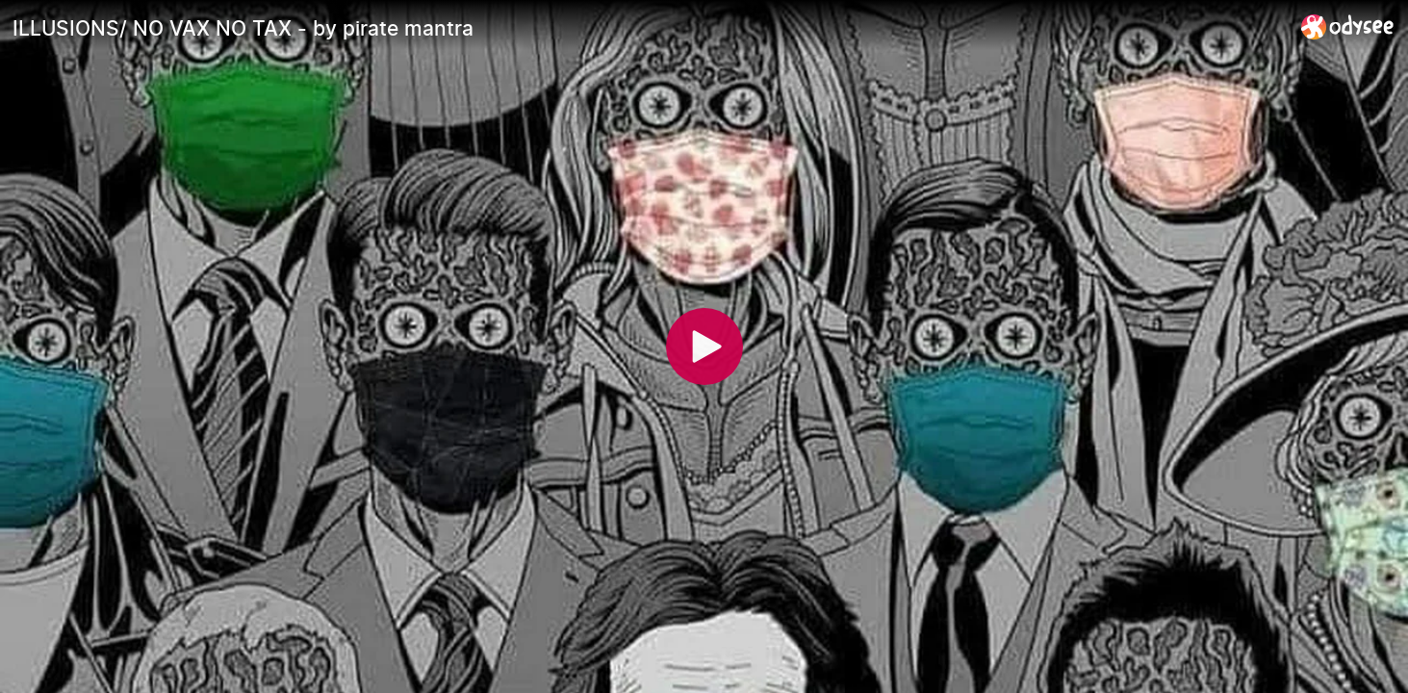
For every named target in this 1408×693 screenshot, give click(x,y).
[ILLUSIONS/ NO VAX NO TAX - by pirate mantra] (649, 28)
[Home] (1347, 26)
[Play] (704, 346)
